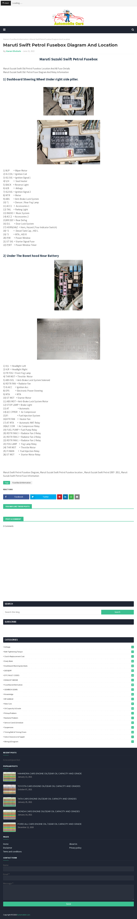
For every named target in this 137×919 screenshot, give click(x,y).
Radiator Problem (69, 718)
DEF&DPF (69, 670)
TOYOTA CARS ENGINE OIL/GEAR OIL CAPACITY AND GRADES (49, 786)
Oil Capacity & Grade (69, 708)
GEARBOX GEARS (69, 689)
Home (5, 39)
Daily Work (69, 661)
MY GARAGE (69, 699)
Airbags (69, 647)
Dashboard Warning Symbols (69, 666)
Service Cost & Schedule (69, 722)
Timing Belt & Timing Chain (69, 732)
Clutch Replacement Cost (69, 656)
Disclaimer (7, 847)
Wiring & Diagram (69, 741)
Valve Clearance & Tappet (69, 737)
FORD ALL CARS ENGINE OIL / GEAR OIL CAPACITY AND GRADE (50, 824)
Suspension (69, 727)
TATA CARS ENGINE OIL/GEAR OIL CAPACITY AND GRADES (47, 798)
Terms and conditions (12, 851)
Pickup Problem (69, 713)
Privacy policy (75, 847)
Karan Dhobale (13, 51)
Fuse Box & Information (19, 39)
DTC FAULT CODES (69, 675)
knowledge (69, 694)
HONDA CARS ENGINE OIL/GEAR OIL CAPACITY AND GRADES (49, 811)
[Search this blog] (52, 612)
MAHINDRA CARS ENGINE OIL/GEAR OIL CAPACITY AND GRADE (50, 773)
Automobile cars (23, 914)
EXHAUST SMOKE (69, 680)
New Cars (69, 703)
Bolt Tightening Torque (69, 651)
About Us (73, 844)
